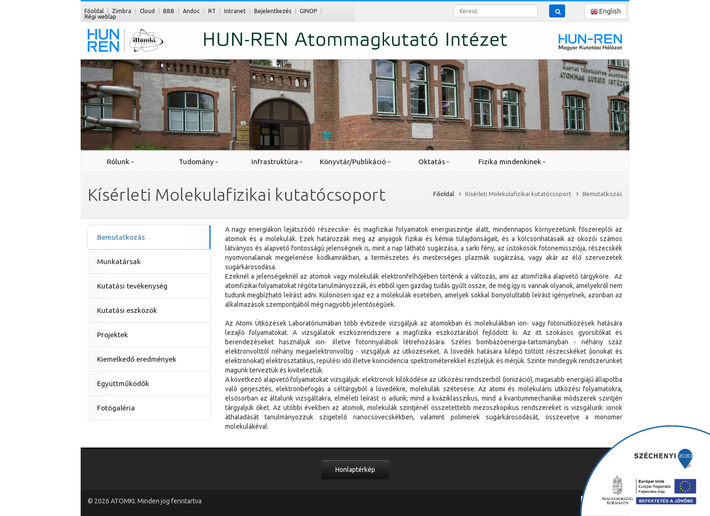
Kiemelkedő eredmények (136, 359)
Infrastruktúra (277, 162)
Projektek (112, 335)
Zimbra (121, 11)
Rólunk (120, 162)
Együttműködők (123, 383)
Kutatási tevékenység (132, 286)
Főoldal (94, 11)
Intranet (235, 11)
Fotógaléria (116, 408)
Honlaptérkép (355, 469)
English (605, 11)
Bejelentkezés (272, 11)
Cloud (147, 11)
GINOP (308, 11)
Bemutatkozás (121, 237)
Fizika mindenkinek (512, 162)
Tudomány (199, 162)
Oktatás (434, 162)
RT (212, 11)
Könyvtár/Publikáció (355, 162)
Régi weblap (100, 17)
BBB (168, 11)
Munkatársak (119, 262)
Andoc (191, 11)
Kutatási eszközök (127, 310)
